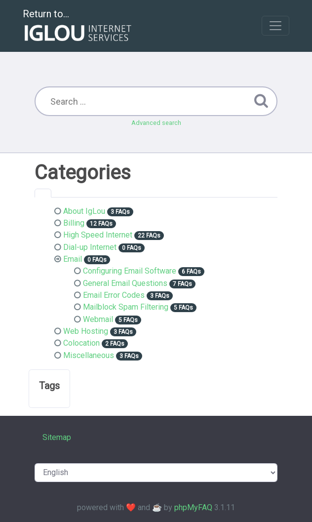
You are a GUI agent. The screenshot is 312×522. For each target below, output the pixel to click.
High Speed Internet (97, 235)
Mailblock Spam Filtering (125, 307)
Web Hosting (85, 331)
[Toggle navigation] (275, 26)
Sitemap (56, 437)
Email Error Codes (114, 295)
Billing (73, 223)
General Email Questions (125, 283)
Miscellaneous (88, 355)
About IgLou (84, 211)
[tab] (43, 193)
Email (72, 259)
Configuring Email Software (129, 271)
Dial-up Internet (90, 247)
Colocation (81, 343)
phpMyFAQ (193, 507)
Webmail (98, 319)
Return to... (78, 26)
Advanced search (156, 122)
